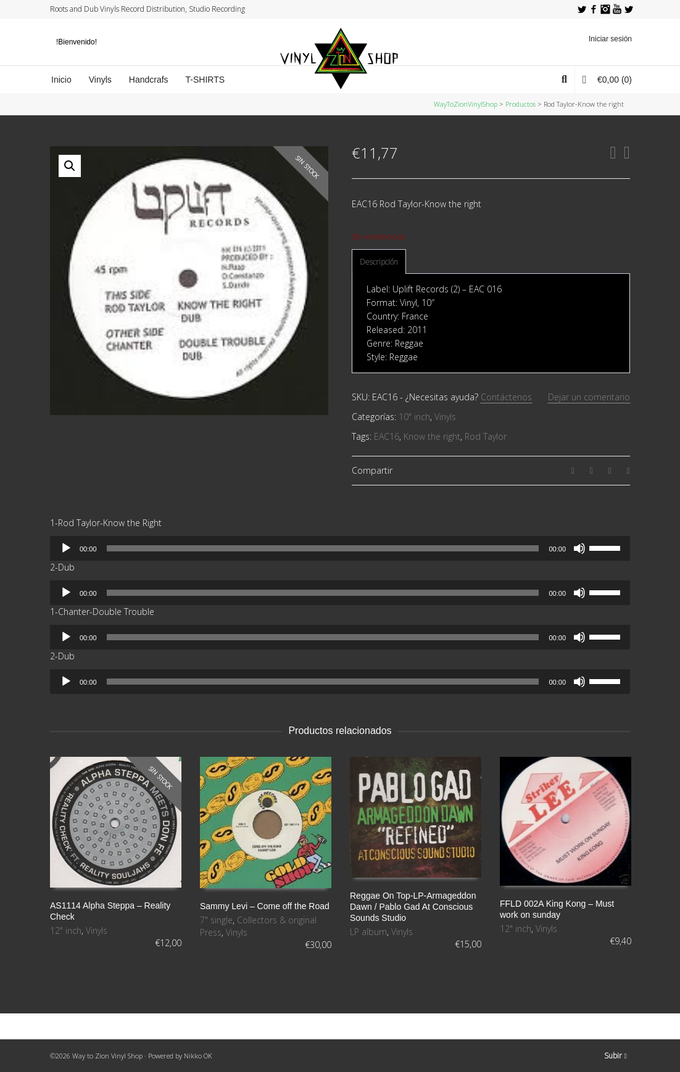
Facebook (593, 9)
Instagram (605, 9)
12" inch (65, 930)
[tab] (379, 262)
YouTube (617, 9)
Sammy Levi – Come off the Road (265, 906)
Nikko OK (198, 1055)
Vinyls (445, 417)
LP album (368, 932)
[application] (340, 548)
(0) (607, 79)
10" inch (414, 417)
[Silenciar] (579, 548)
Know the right (432, 436)
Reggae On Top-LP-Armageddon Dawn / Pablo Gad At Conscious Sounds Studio (413, 907)
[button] (70, 166)
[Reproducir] (66, 548)
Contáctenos (506, 397)
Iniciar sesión (610, 39)
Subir (615, 1055)
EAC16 (386, 436)
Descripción (379, 262)
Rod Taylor (486, 436)
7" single (216, 920)
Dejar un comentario (589, 397)
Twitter (581, 9)
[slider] (323, 548)
